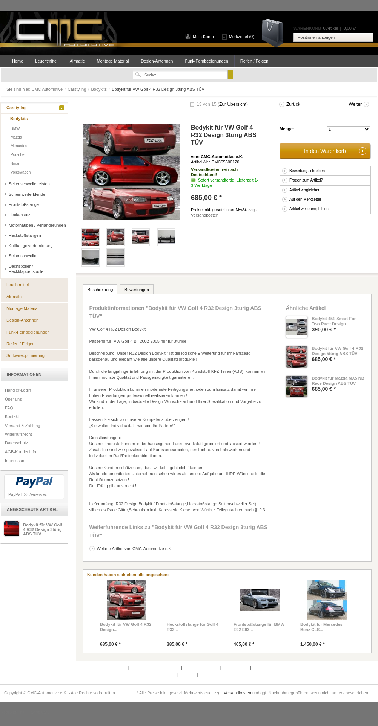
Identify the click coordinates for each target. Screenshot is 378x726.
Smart (16, 164)
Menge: (287, 129)
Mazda (16, 137)
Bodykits (99, 89)
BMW (15, 129)
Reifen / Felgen (254, 61)
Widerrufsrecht (18, 434)
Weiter (355, 104)
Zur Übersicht (232, 104)
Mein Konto (203, 36)
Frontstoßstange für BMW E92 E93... (259, 627)
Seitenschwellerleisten (29, 184)
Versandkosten (237, 693)
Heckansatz (19, 214)
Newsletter (166, 675)
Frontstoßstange (24, 204)
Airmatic (77, 61)
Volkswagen (21, 172)
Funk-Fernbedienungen (206, 61)
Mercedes (19, 146)
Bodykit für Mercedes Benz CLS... (321, 627)
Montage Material (113, 61)
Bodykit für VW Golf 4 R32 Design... (125, 627)
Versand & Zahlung (22, 425)
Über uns (13, 399)
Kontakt (12, 416)
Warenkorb (275, 32)
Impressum (15, 460)
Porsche (18, 155)
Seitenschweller (23, 255)
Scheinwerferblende (27, 194)
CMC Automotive (64, 33)
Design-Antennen (157, 61)
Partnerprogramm (146, 667)
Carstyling (77, 89)
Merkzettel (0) (241, 36)
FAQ (9, 408)
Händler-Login (18, 390)
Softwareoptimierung (25, 355)
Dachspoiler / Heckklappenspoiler (27, 269)
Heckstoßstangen (25, 235)
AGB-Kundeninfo (20, 452)
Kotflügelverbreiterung (31, 245)
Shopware (40, 712)
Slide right (366, 611)
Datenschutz (16, 443)
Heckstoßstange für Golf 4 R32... (192, 627)
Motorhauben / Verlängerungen (37, 225)
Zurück (293, 104)
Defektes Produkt (111, 667)
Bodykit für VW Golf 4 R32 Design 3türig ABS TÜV (42, 529)
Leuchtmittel (46, 61)
